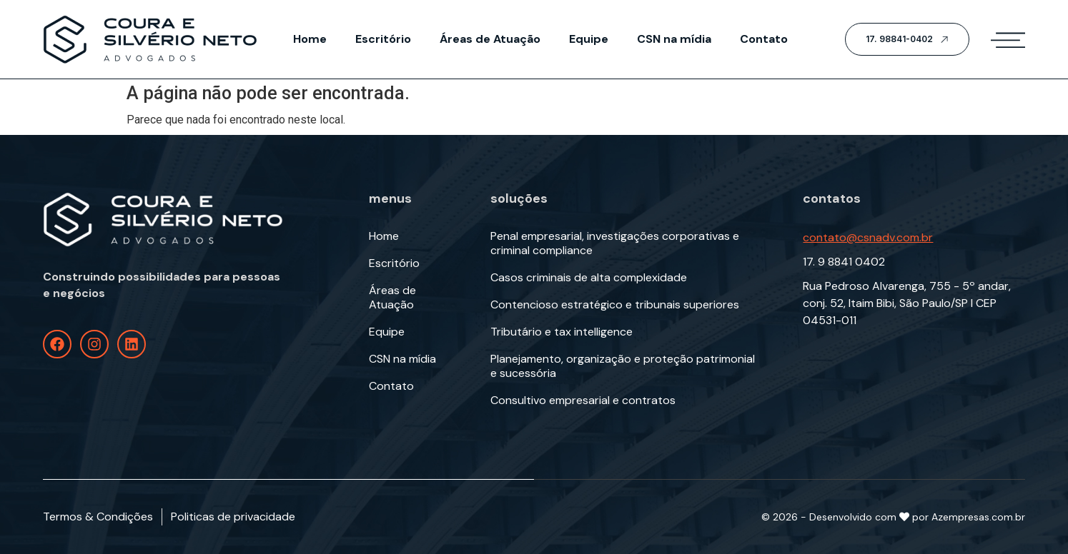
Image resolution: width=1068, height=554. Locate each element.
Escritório (383, 38)
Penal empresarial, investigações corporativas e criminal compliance (614, 243)
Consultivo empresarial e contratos (583, 400)
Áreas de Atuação (490, 38)
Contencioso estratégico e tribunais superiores (614, 305)
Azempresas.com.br (978, 516)
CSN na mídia (674, 38)
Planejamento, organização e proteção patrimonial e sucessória (622, 366)
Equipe (588, 38)
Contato (764, 38)
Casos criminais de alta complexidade (588, 278)
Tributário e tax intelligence (561, 332)
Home (310, 38)
